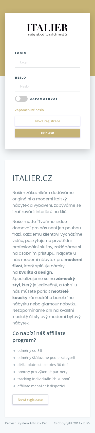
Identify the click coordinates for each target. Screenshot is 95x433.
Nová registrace (47, 121)
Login (21, 53)
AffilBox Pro (38, 423)
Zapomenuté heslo (29, 110)
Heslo (20, 77)
